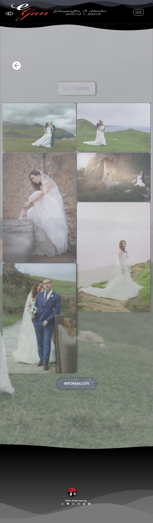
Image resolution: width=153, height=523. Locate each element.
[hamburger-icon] (138, 12)
